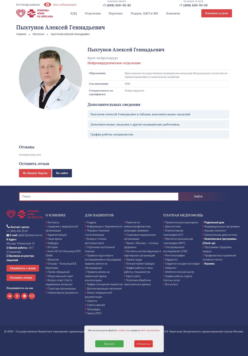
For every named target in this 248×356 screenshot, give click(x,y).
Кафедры (53, 243)
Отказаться (144, 343)
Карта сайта (133, 276)
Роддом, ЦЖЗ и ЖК (144, 13)
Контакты (173, 13)
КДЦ (74, 13)
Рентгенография (175, 255)
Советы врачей (96, 305)
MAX (32, 295)
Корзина (209, 263)
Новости (92, 300)
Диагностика (173, 226)
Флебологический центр (179, 271)
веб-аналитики (150, 330)
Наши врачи (55, 238)
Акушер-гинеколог (215, 230)
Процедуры (93, 309)
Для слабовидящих (60, 5)
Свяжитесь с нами (23, 268)
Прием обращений (59, 271)
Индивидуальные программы (222, 226)
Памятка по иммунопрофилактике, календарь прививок (137, 226)
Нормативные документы (63, 292)
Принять (109, 343)
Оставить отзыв (21, 277)
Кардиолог (171, 259)
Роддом (91, 222)
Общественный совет (60, 276)
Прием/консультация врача (181, 222)
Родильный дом (214, 222)
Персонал (116, 13)
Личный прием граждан (140, 263)
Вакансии (53, 259)
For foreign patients (28, 4)
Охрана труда (134, 259)
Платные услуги (216, 13)
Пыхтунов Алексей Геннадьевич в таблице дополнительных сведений (140, 114)
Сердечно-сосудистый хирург (182, 263)
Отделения (93, 13)
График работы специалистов (112, 134)
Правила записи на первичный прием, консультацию (97, 276)
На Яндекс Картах (35, 173)
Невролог (171, 267)
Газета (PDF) (94, 313)
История (53, 247)
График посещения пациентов (105, 284)
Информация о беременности (104, 226)
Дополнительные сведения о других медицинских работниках (135, 124)
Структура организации (62, 288)
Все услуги (171, 284)
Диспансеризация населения (104, 288)
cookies (121, 330)
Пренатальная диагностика (220, 234)
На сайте (62, 173)
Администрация (57, 234)
